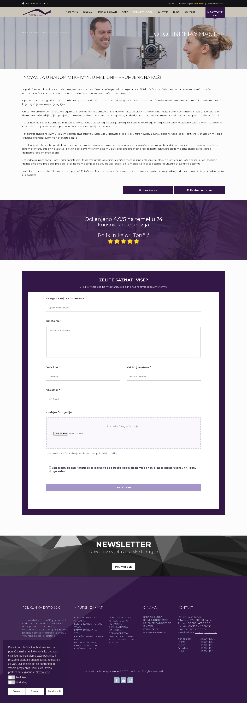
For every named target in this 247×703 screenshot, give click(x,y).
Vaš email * (53, 389)
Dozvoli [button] (17, 691)
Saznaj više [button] (43, 672)
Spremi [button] (35, 691)
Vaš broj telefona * (139, 367)
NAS (215, 14)
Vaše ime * (53, 367)
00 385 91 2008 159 (199, 626)
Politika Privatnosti (215, 4)
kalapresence (111, 671)
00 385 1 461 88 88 (198, 623)
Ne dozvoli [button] (54, 691)
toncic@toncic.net (206, 632)
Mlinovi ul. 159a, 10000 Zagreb (196, 620)
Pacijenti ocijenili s (191, 4)
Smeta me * (53, 321)
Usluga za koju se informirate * (66, 298)
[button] (11, 677)
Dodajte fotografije (59, 412)
